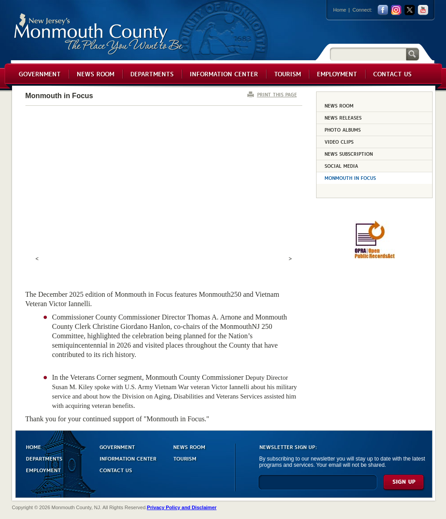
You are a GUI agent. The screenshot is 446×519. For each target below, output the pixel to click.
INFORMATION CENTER (128, 458)
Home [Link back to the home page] (339, 9)
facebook (383, 10)
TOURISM (184, 458)
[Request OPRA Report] (374, 257)
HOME (33, 446)
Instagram (396, 10)
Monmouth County (98, 34)
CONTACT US (116, 469)
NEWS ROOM (189, 446)
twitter (409, 10)
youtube (423, 10)
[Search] (368, 53)
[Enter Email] (317, 486)
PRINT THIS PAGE (277, 94)
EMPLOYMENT (43, 469)
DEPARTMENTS (44, 458)
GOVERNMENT (117, 446)
